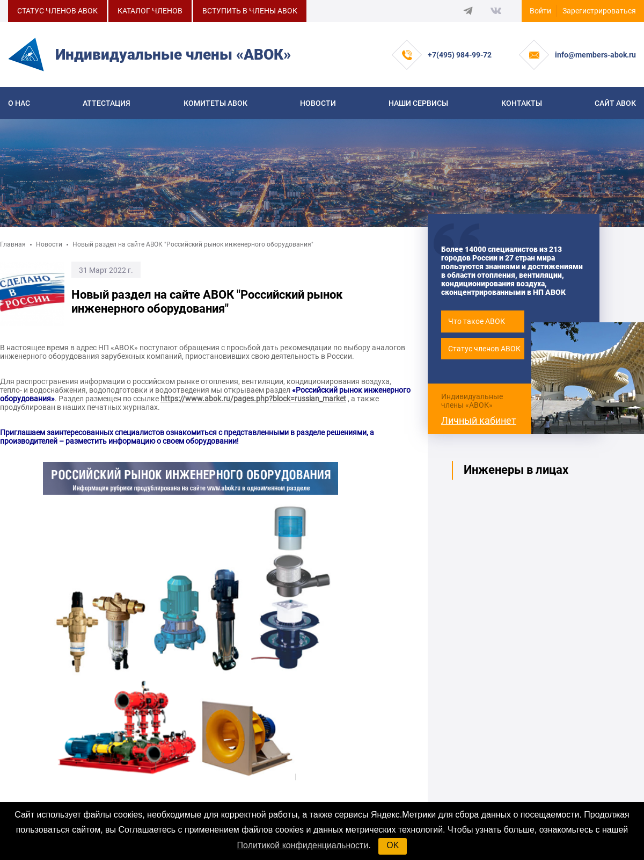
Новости (318, 103)
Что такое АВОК (476, 321)
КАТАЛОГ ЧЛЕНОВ (150, 10)
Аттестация (106, 103)
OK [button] (392, 845)
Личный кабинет (478, 420)
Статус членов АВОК (484, 348)
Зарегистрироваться (599, 10)
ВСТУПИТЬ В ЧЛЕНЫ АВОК (249, 10)
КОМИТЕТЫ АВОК (215, 103)
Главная (13, 244)
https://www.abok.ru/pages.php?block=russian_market (253, 398)
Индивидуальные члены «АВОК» (472, 400)
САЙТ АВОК (615, 103)
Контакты (521, 103)
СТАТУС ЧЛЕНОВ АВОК (57, 10)
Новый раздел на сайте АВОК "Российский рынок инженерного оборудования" (192, 244)
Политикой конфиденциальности (303, 845)
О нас (19, 103)
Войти (540, 10)
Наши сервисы (418, 103)
